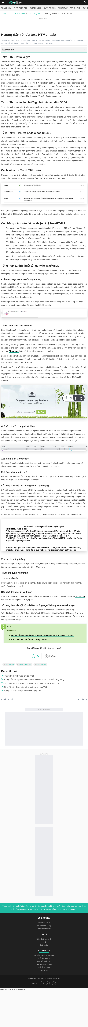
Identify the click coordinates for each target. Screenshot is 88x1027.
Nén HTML (44, 970)
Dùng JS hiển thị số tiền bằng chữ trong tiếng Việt (25, 687)
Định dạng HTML (44, 967)
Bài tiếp (81, 699)
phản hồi (81, 906)
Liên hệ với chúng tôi (44, 939)
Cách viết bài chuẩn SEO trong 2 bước (29, 639)
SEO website (9, 664)
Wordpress (35, 8)
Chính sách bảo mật (44, 929)
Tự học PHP (75, 8)
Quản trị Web (50, 8)
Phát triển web (21, 8)
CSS (47, 79)
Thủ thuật (62, 8)
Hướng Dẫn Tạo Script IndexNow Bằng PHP (22, 691)
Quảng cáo (44, 945)
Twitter (48, 909)
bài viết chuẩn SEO (25, 664)
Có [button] (38, 656)
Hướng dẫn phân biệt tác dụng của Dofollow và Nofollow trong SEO (42, 635)
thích (63, 906)
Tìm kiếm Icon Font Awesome (44, 955)
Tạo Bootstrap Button (44, 964)
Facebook (38, 909)
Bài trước (8, 699)
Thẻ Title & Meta (44, 958)
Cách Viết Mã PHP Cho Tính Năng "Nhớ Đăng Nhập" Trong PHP (31, 683)
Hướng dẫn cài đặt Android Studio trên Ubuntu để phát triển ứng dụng (33, 679)
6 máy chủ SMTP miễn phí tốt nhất (18, 676)
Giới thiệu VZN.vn (44, 923)
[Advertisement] (43, 24)
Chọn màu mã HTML (44, 961)
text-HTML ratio (41, 664)
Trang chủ (6, 8)
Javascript (80, 596)
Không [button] (52, 656)
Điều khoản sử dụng (44, 926)
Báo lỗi (43, 942)
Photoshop (14, 351)
